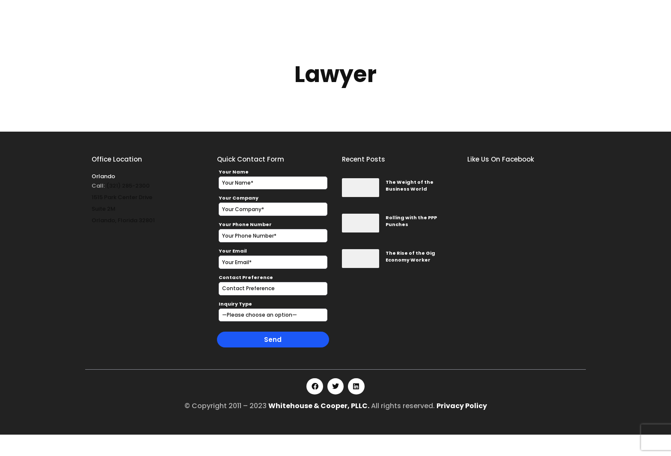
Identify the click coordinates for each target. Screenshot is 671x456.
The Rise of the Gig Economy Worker (410, 278)
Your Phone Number (245, 245)
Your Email (233, 272)
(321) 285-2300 (128, 207)
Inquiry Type (235, 325)
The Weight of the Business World (409, 207)
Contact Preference (246, 298)
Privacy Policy (461, 427)
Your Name (234, 193)
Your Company (238, 219)
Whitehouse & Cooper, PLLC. (318, 427)
